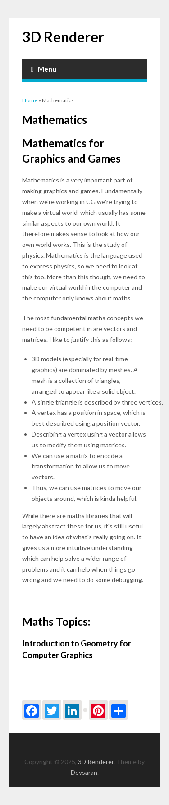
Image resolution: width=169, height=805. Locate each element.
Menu (44, 69)
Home (29, 100)
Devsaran (84, 772)
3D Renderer (63, 36)
